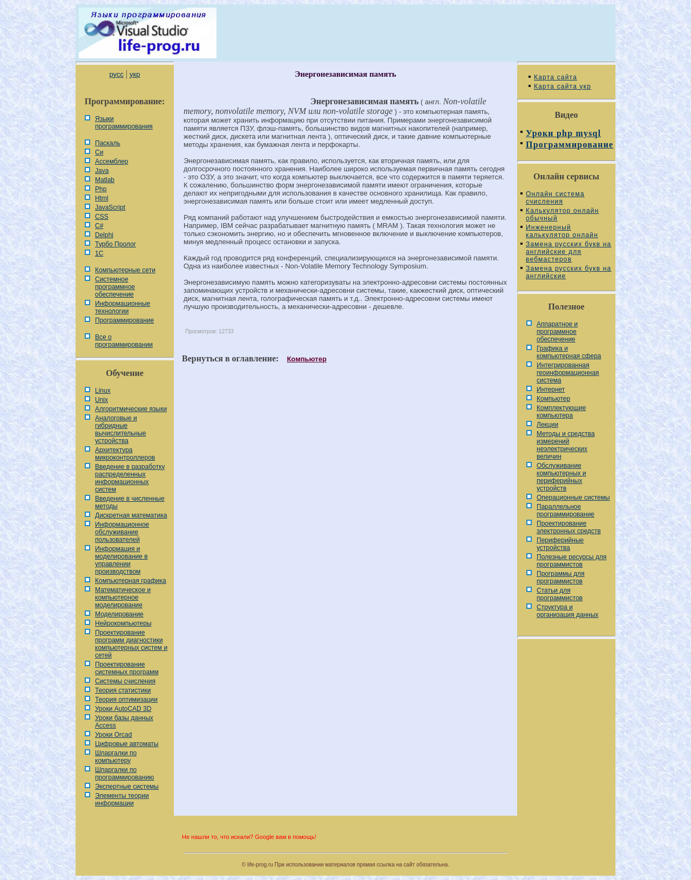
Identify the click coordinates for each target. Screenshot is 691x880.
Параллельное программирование (565, 510)
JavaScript (110, 207)
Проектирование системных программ (127, 668)
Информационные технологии (122, 307)
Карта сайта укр (562, 86)
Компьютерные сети (125, 270)
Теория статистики (123, 690)
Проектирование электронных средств (569, 527)
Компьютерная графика (130, 581)
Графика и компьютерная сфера (569, 352)
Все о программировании (124, 340)
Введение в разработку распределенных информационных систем (130, 478)
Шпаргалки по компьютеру (116, 756)
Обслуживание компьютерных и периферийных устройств (561, 477)
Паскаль (107, 143)
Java (102, 170)
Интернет (551, 389)
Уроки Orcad (113, 734)
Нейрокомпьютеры (123, 623)
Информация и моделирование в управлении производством (121, 560)
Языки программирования (124, 122)
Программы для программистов (561, 577)
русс (116, 74)
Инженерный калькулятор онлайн (562, 231)
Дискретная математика (131, 515)
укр (135, 74)
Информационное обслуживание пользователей (122, 532)
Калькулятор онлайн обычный (562, 214)
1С (99, 253)
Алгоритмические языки (131, 409)
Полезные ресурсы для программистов (572, 560)
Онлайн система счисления (555, 197)
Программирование (124, 320)
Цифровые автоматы (126, 744)
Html (102, 198)
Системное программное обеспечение (115, 287)
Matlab (104, 180)
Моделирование (119, 614)
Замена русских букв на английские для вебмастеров (568, 251)
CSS (102, 216)
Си (99, 152)
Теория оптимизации (126, 699)
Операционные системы (573, 497)
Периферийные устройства (560, 544)
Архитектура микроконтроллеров (125, 453)
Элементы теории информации (122, 799)
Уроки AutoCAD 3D (123, 709)
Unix (101, 400)
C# (99, 226)
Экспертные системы (127, 786)
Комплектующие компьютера (561, 411)
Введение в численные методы (130, 502)
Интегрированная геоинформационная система (568, 372)
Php (100, 189)
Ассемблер (111, 161)
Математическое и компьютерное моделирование (123, 597)
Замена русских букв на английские (568, 272)
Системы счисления (125, 681)
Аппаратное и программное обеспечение (557, 331)
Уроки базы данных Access (124, 721)
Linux (103, 390)
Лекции (547, 424)
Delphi (104, 235)
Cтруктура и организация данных (568, 611)
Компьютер (306, 359)
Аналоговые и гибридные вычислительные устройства (120, 429)
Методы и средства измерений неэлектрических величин (566, 445)
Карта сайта (555, 77)
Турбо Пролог (115, 244)
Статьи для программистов (559, 594)
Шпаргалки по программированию (124, 773)
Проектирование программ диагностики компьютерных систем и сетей (131, 644)
